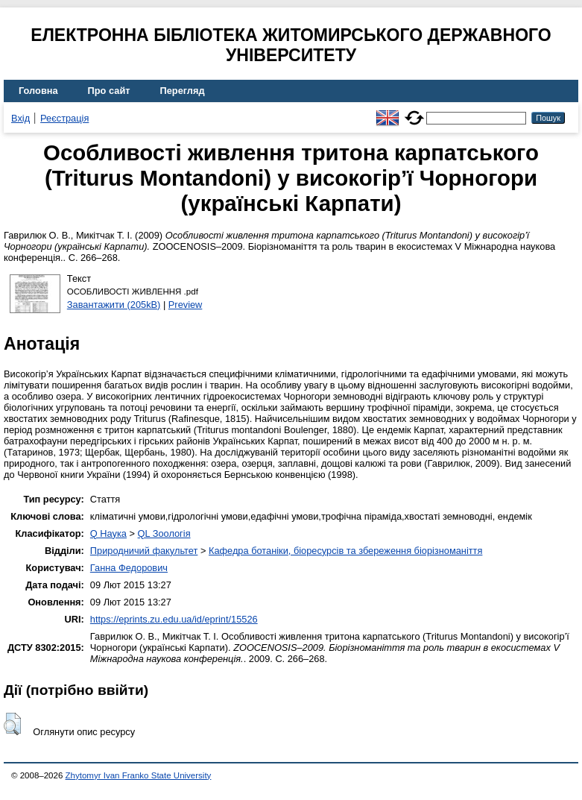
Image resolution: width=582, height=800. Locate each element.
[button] (12, 724)
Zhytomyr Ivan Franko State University (139, 775)
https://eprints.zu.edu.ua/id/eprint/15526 (174, 619)
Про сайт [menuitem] (109, 90)
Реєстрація (64, 118)
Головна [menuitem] (38, 90)
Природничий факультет (144, 550)
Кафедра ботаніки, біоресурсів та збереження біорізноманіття (345, 550)
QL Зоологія (164, 533)
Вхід (20, 118)
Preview (185, 304)
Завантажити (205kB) (114, 304)
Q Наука (108, 533)
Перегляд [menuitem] (182, 90)
